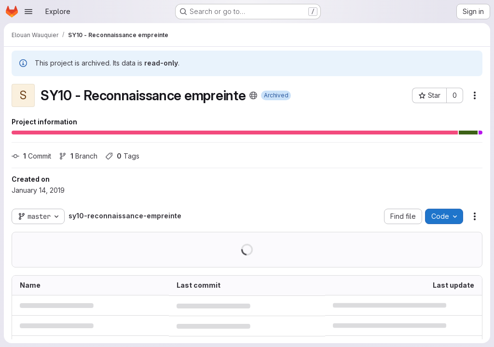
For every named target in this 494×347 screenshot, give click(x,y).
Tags (122, 156)
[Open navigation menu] (28, 11)
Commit (31, 156)
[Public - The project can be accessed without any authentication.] (253, 95)
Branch (78, 156)
